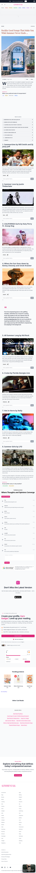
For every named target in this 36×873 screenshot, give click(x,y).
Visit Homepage (18, 775)
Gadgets (27, 7)
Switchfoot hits (13, 319)
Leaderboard (8, 661)
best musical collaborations (13, 718)
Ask (32, 178)
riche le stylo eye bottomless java (11, 723)
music (2, 26)
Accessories (3, 792)
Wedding (20, 840)
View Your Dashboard (18, 639)
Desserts (20, 801)
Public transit (11, 95)
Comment (7, 562)
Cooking (2, 801)
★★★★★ (33, 26)
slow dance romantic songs (26, 723)
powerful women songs (14, 725)
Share (31, 79)
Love (34, 7)
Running (3, 831)
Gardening (21, 810)
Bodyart (2, 7)
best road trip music (18, 713)
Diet (2, 804)
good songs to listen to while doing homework (18, 716)
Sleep (20, 833)
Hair (20, 813)
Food (2, 808)
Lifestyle (2, 820)
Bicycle (6, 95)
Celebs (20, 799)
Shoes (20, 831)
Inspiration (15, 7)
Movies (2, 824)
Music (20, 824)
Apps (20, 792)
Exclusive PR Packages (5, 856)
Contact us (3, 849)
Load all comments (5, 496)
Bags (2, 794)
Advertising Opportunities (6, 854)
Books (2, 799)
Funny (20, 808)
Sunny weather (5, 485)
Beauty (6, 7)
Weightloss (3, 843)
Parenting (3, 829)
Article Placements (4, 852)
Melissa (4, 79)
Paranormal (21, 826)
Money (20, 822)
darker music (24, 725)
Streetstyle (3, 836)
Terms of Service (4, 861)
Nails (2, 826)
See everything (4, 691)
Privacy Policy (3, 859)
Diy (31, 7)
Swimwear (21, 836)
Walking (16, 95)
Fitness (20, 806)
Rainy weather (11, 485)
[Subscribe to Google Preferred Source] (8, 568)
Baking (20, 794)
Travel (20, 838)
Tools (20, 843)
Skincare (3, 833)
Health (2, 815)
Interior (2, 817)
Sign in (22, 642)
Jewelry (20, 7)
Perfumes (10, 7)
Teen (2, 838)
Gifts (2, 813)
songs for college (25, 718)
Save (26, 79)
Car (3, 95)
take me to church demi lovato (23, 720)
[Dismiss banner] (33, 566)
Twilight (2, 840)
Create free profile (18, 635)
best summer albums (10, 720)
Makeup (23, 7)
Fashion (2, 806)
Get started (27, 661)
